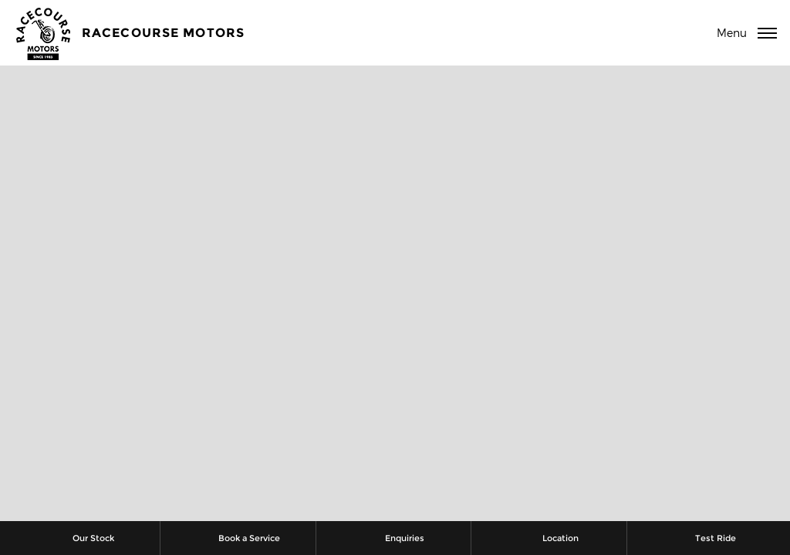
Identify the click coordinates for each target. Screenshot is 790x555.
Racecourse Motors (163, 32)
